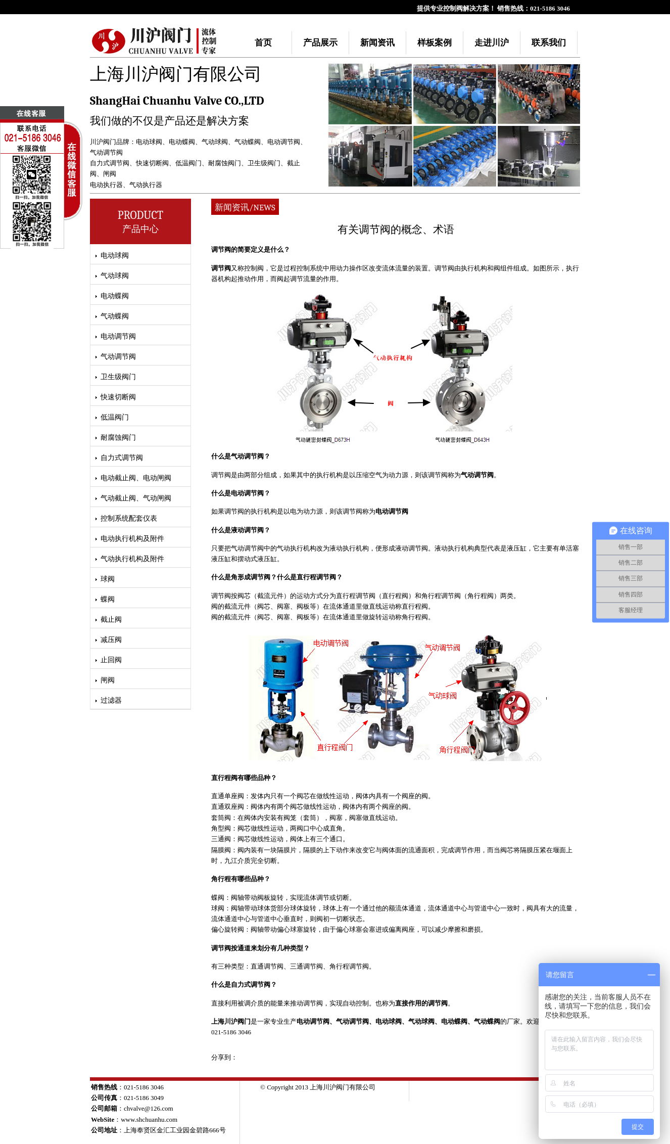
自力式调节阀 (109, 163)
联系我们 (549, 43)
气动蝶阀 (247, 142)
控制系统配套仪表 (129, 518)
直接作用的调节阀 (421, 1003)
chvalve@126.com (148, 1108)
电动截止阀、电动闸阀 (136, 478)
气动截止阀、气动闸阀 (136, 498)
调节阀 (221, 268)
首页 (263, 43)
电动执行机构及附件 (132, 538)
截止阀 (111, 619)
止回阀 (111, 660)
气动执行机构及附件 (132, 559)
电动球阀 (149, 142)
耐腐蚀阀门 (224, 163)
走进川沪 (491, 43)
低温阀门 (188, 163)
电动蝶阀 (182, 142)
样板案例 (434, 43)
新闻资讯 (377, 43)
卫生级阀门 (264, 163)
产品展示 (320, 43)
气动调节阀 (106, 152)
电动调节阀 (283, 142)
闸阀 (109, 173)
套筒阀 (221, 817)
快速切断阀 (152, 163)
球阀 (108, 579)
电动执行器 (106, 185)
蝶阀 (108, 599)
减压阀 (111, 640)
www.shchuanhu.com (149, 1119)
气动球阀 (215, 142)
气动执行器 (145, 185)
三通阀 (221, 839)
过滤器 (111, 700)
